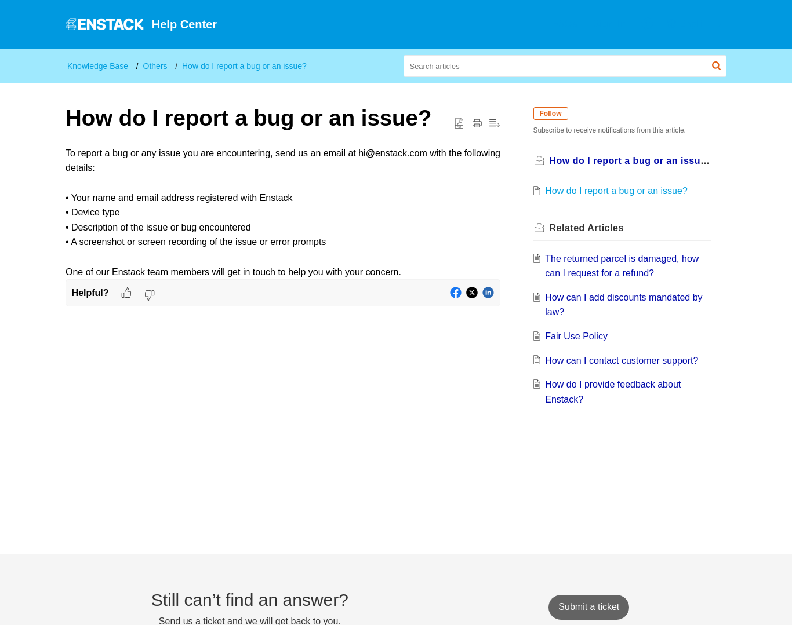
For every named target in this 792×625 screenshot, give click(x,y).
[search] (565, 66)
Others (155, 66)
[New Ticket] (588, 607)
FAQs (564, 24)
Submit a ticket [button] (588, 607)
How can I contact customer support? (626, 361)
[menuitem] (565, 24)
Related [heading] (591, 228)
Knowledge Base (97, 66)
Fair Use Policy (581, 336)
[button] (648, 24)
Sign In (609, 24)
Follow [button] (555, 113)
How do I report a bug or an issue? (244, 66)
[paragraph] (283, 212)
